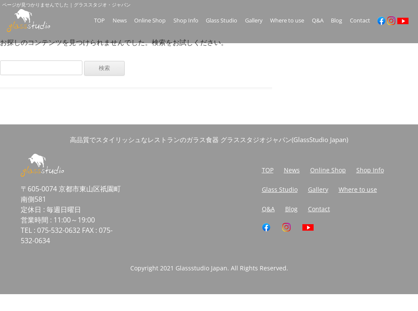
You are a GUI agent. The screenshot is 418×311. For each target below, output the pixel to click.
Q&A (318, 20)
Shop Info (185, 20)
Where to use (287, 20)
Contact (360, 20)
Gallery (254, 20)
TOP (99, 20)
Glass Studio (221, 20)
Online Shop (150, 20)
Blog (336, 20)
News (120, 20)
